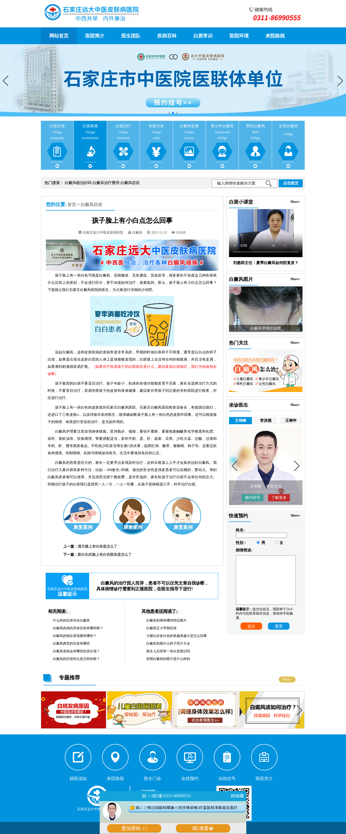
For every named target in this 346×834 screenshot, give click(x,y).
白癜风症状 (130, 183)
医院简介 (95, 35)
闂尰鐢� (202, 828)
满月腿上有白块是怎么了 (97, 546)
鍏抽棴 (237, 795)
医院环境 (239, 35)
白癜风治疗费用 (106, 183)
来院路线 (275, 35)
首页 (72, 204)
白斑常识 (203, 35)
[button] (340, 81)
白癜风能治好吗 (78, 183)
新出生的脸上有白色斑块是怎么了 (105, 554)
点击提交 (290, 183)
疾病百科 (167, 35)
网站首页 (58, 35)
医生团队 (131, 35)
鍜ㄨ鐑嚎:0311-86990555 (166, 795)
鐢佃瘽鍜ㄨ (134, 828)
